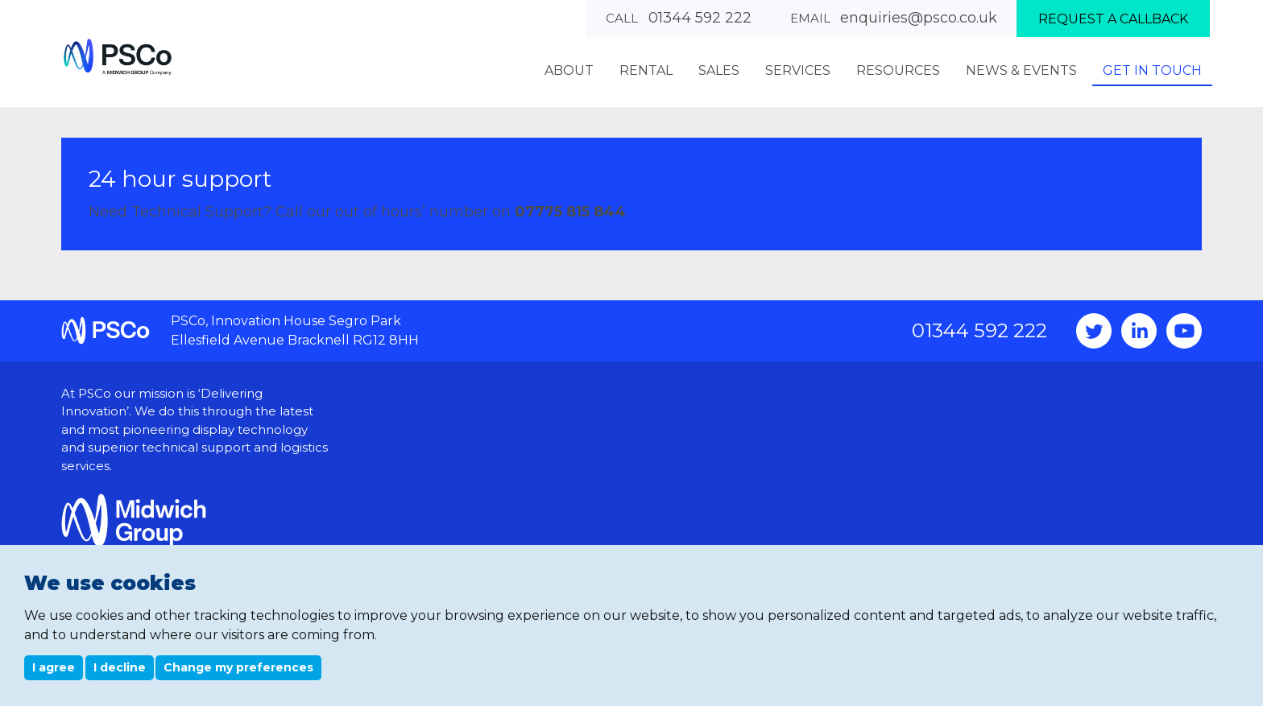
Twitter (1094, 331)
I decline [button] (119, 667)
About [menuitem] (569, 70)
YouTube (1184, 331)
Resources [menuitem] (898, 70)
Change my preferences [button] (238, 667)
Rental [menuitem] (646, 70)
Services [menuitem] (797, 70)
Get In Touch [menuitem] (1152, 70)
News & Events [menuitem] (1021, 70)
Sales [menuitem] (718, 70)
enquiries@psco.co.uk (918, 18)
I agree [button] (53, 667)
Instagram (1139, 331)
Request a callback (1113, 19)
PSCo (117, 56)
